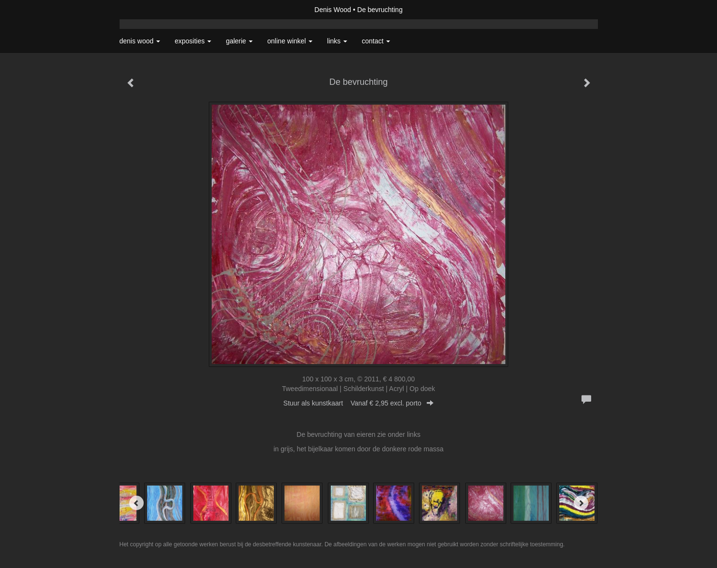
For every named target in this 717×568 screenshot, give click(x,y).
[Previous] (136, 503)
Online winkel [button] (289, 41)
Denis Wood (332, 10)
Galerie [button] (239, 41)
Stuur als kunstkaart (359, 403)
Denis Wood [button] (140, 41)
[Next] (581, 503)
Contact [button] (376, 41)
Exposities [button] (193, 41)
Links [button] (337, 41)
